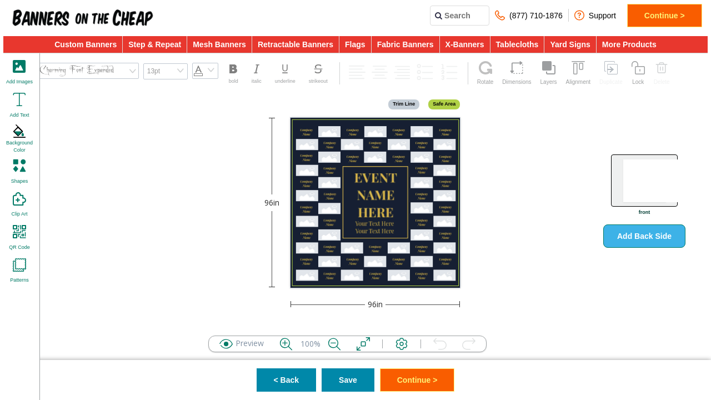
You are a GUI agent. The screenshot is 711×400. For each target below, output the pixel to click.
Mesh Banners (219, 44)
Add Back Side (644, 236)
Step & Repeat (154, 44)
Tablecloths (517, 44)
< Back (286, 380)
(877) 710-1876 (529, 15)
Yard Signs (570, 44)
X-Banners (464, 44)
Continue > (664, 15)
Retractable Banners (295, 44)
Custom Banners (85, 44)
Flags (355, 44)
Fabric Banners (405, 44)
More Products (629, 44)
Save (348, 380)
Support (595, 15)
